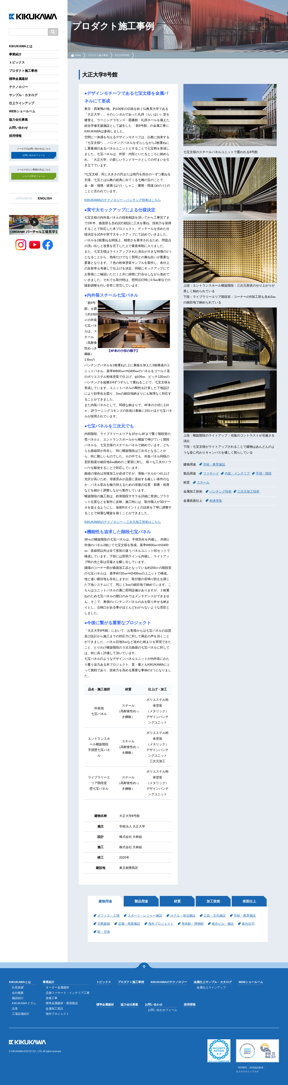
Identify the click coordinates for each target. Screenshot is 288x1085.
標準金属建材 (18, 79)
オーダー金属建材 (57, 987)
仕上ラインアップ (21, 103)
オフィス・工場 (108, 915)
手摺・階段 (264, 473)
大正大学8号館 (122, 55)
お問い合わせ (18, 127)
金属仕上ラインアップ (211, 987)
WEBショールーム (22, 111)
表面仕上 (249, 901)
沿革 (15, 1008)
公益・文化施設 (215, 915)
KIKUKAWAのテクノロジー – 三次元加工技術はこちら (122, 522)
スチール (203, 482)
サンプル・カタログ (23, 95)
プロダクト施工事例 (23, 70)
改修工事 (51, 998)
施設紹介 (18, 998)
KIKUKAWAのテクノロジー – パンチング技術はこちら (122, 200)
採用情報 (15, 136)
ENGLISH (45, 198)
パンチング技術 (220, 491)
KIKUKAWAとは (20, 46)
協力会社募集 (18, 119)
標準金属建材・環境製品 (62, 1003)
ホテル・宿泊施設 (183, 915)
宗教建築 (103, 923)
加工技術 (213, 901)
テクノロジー (18, 87)
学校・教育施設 (214, 464)
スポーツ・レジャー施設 (145, 915)
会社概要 (18, 993)
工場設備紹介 (20, 1013)
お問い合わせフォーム (33, 155)
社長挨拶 (18, 987)
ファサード (211, 473)
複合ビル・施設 (223, 923)
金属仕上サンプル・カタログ (213, 982)
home (78, 55)
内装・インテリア (237, 473)
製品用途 (141, 901)
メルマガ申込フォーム (33, 176)
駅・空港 (103, 932)
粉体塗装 (215, 500)
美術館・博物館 (193, 923)
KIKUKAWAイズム (24, 1003)
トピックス (17, 62)
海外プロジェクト (160, 923)
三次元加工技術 (248, 491)
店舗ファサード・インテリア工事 (68, 993)
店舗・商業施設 (129, 923)
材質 (177, 901)
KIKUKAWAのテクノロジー (169, 982)
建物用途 (105, 901)
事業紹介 (15, 54)
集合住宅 (248, 923)
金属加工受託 (54, 1008)
